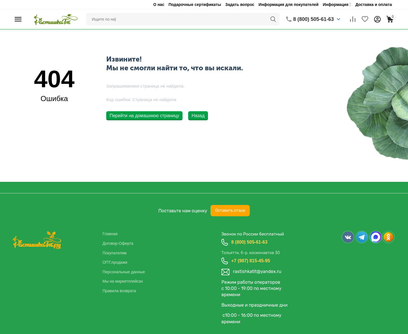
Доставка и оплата (373, 4)
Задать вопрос (239, 4)
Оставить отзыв (230, 210)
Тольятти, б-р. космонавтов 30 (250, 252)
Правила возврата (119, 291)
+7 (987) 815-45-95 (250, 260)
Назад (198, 115)
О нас (158, 4)
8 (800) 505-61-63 (249, 242)
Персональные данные (124, 272)
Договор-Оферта (118, 243)
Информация (335, 4)
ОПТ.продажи (115, 262)
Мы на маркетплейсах (123, 281)
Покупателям (115, 253)
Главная (110, 234)
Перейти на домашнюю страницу (144, 115)
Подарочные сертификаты (194, 4)
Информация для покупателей (288, 4)
